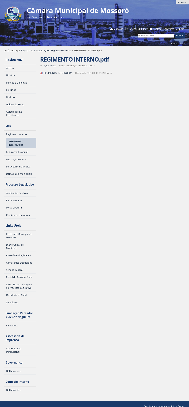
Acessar (182, 2)
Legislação (43, 50)
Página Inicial (178, 43)
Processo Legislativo (18, 181)
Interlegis (39, 399)
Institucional (13, 59)
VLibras (180, 28)
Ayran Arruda (50, 65)
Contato (157, 28)
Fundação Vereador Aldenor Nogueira (17, 308)
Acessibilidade (140, 28)
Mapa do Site (121, 28)
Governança (12, 353)
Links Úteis (11, 221)
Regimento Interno (61, 50)
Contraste (168, 28)
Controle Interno (15, 371)
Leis (6, 124)
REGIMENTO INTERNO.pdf (56, 72)
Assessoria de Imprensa (13, 330)
